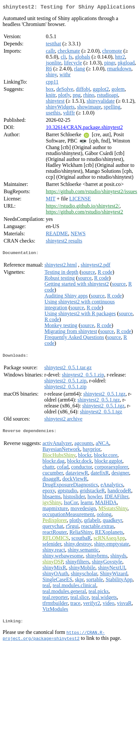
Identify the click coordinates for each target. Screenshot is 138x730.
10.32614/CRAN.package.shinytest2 (84, 128)
